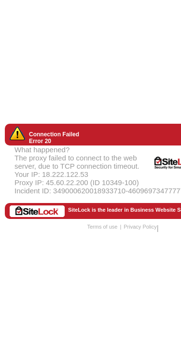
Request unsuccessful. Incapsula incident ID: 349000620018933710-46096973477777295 (90, 174)
